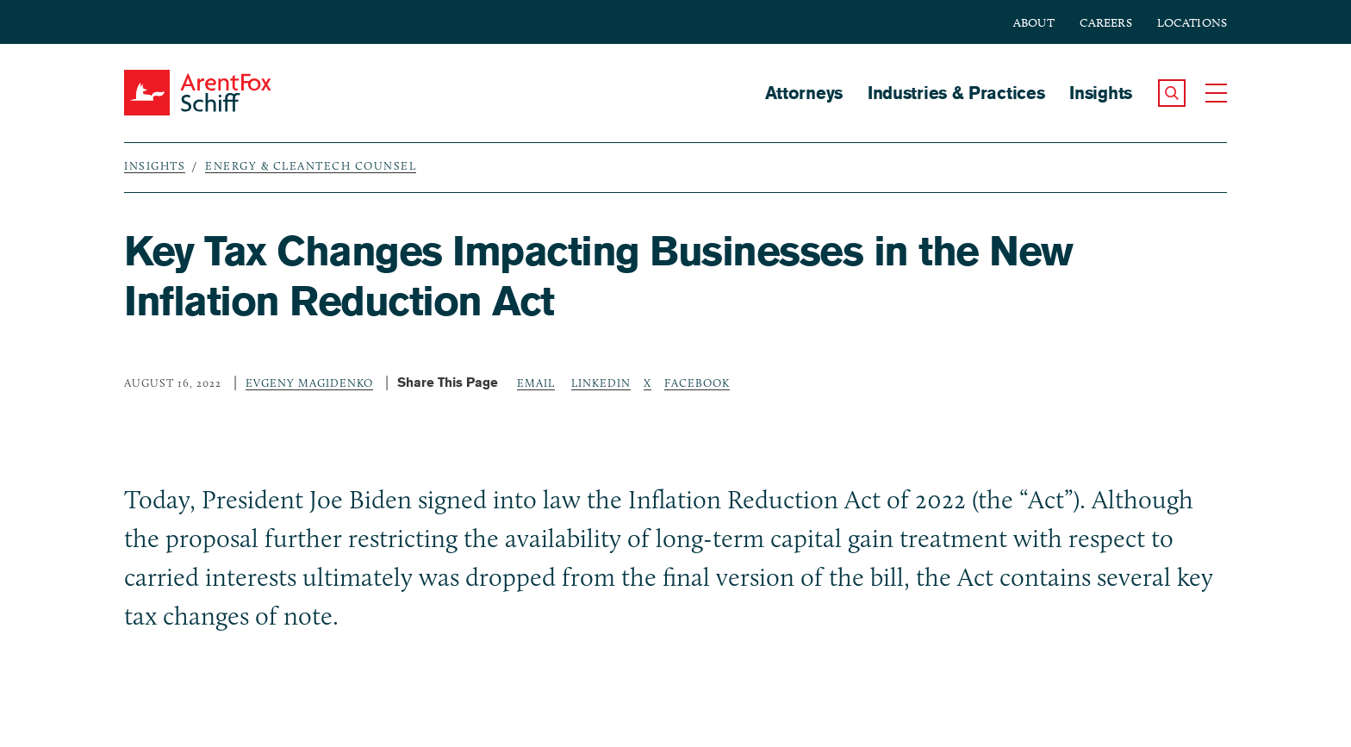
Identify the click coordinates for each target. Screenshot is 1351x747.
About (1034, 23)
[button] (1172, 93)
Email (536, 382)
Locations (1192, 23)
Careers (1106, 23)
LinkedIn (601, 382)
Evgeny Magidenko (309, 382)
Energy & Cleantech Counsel (310, 165)
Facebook (697, 382)
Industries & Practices (956, 92)
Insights (1100, 92)
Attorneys (804, 92)
